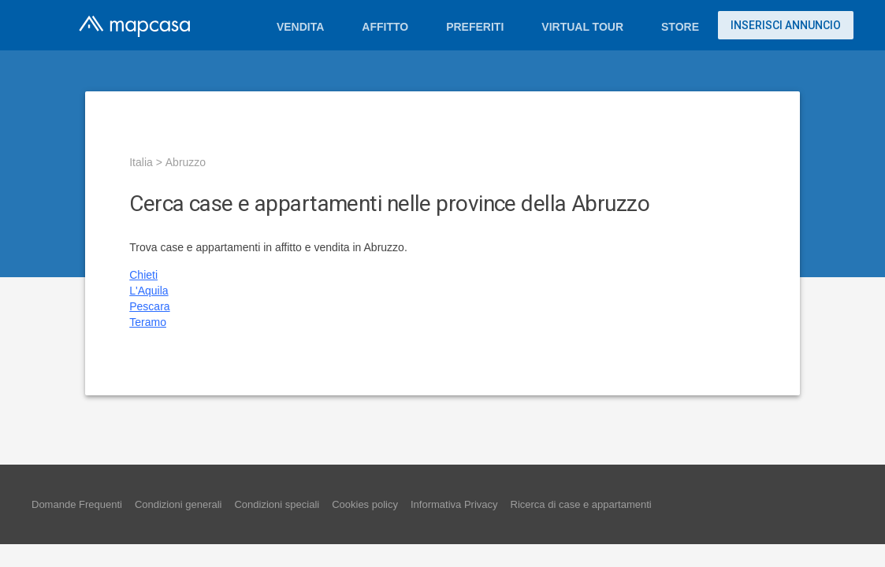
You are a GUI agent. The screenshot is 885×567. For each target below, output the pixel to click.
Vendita (300, 26)
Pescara (149, 306)
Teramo (147, 322)
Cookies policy (365, 504)
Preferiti (475, 26)
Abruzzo (185, 162)
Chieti (143, 275)
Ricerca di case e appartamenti (581, 504)
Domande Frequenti (77, 504)
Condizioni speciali (276, 504)
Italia (141, 162)
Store (680, 26)
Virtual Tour (582, 26)
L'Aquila (148, 290)
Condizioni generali (178, 504)
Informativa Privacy (454, 504)
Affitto (385, 26)
